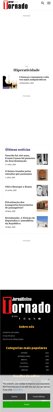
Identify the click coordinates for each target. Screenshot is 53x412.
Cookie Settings (39, 397)
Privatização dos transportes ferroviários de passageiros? (19, 205)
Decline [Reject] (14, 397)
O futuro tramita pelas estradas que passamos (18, 172)
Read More (18, 390)
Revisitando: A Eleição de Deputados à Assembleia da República (20, 221)
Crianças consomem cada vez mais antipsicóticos (34, 78)
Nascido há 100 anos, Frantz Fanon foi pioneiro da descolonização (20, 158)
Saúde (5, 88)
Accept (26, 404)
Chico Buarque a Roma (18, 186)
